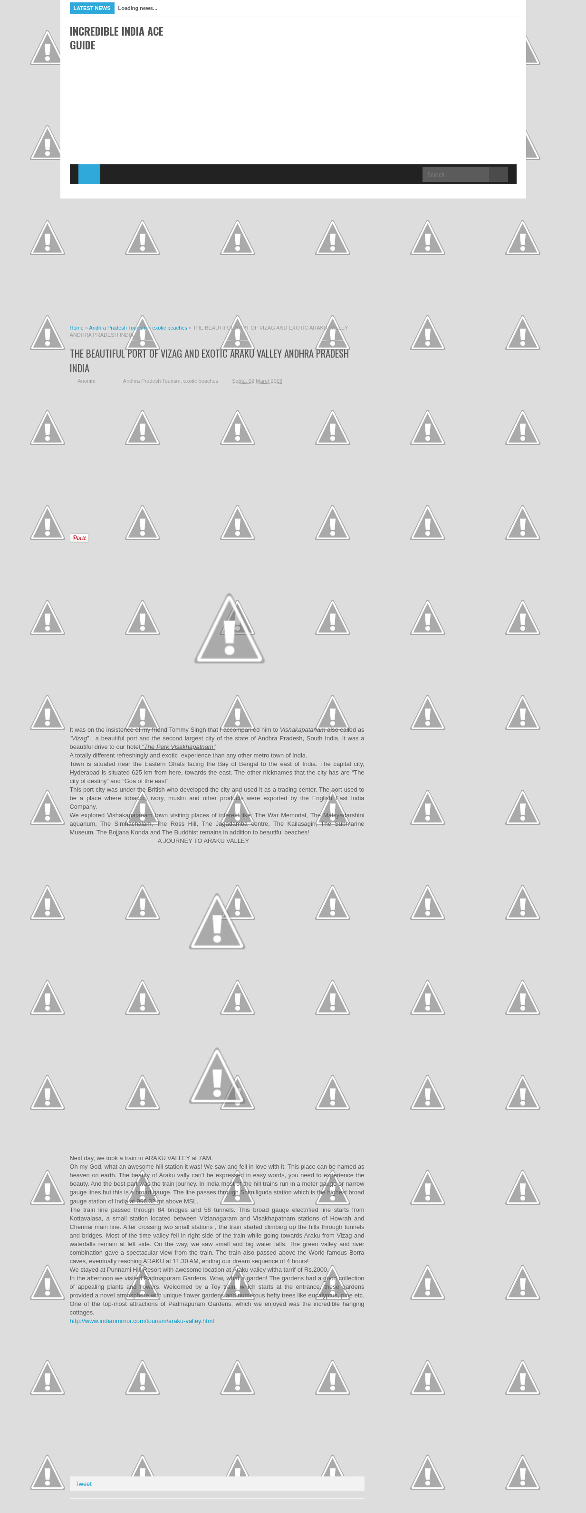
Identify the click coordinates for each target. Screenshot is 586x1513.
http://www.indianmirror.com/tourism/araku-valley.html (142, 1320)
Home (89, 174)
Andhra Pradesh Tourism (152, 381)
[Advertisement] (344, 59)
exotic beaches (200, 381)
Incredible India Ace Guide (116, 37)
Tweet (84, 1483)
